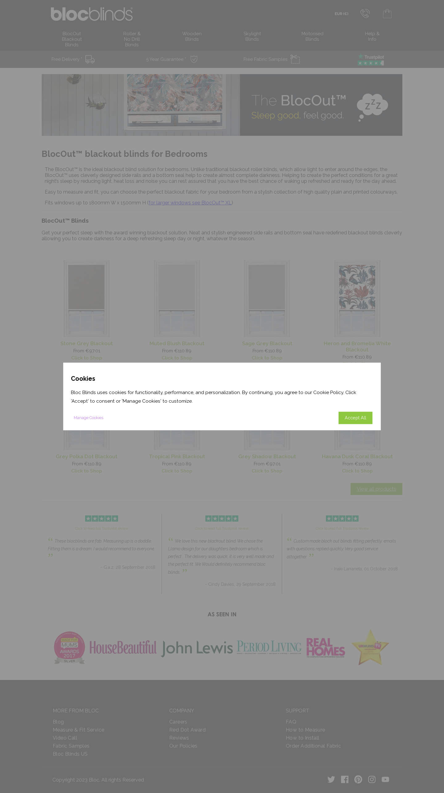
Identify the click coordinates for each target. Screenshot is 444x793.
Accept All (355, 418)
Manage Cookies (88, 418)
